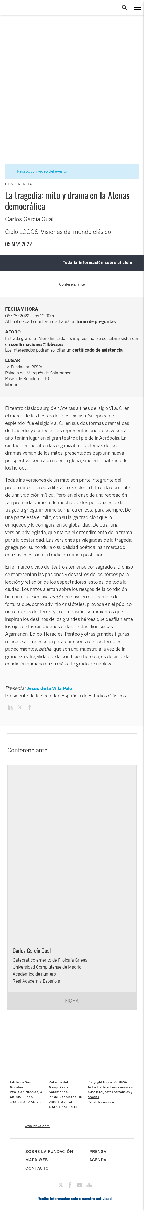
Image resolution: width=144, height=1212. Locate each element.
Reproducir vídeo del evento (39, 171)
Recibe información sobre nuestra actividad (75, 1199)
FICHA (72, 1001)
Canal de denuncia (101, 1102)
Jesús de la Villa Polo (49, 688)
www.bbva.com (37, 1126)
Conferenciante (72, 284)
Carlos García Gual (32, 950)
